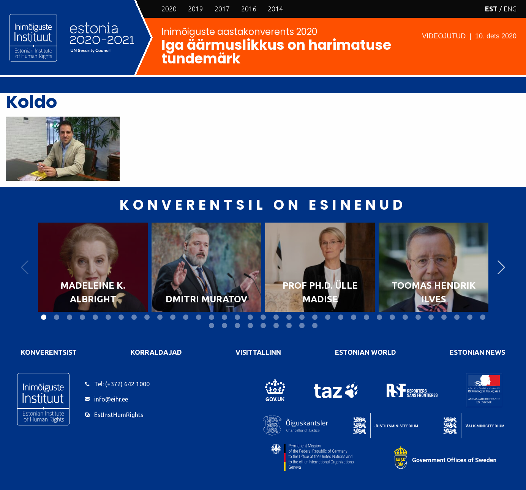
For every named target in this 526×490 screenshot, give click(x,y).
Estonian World (365, 352)
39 (250, 325)
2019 (195, 9)
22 (314, 317)
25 (353, 317)
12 (185, 317)
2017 (222, 9)
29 (405, 317)
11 (172, 317)
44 (314, 325)
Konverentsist (49, 352)
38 (237, 325)
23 (327, 317)
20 (289, 317)
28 (392, 317)
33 (457, 317)
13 (198, 317)
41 (276, 325)
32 (444, 317)
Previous (24, 267)
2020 (169, 9)
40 (263, 325)
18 (263, 317)
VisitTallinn (258, 352)
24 (340, 317)
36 (211, 325)
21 (302, 317)
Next (501, 267)
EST (491, 9)
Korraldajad (156, 352)
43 (302, 325)
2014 (275, 9)
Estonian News (477, 352)
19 (276, 317)
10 (160, 317)
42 (289, 325)
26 (366, 317)
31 (431, 317)
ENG (510, 9)
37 (224, 325)
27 (379, 317)
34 (469, 317)
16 (237, 317)
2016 (248, 9)
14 (211, 317)
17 (250, 317)
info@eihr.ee (111, 399)
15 (224, 317)
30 (418, 317)
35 (482, 317)
